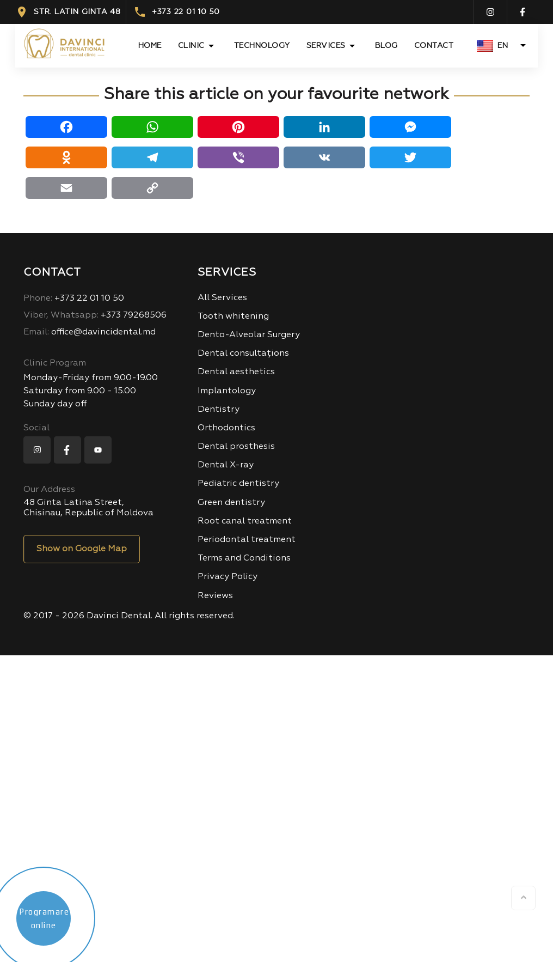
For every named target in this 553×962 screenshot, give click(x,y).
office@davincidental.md (89, 332)
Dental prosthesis (236, 446)
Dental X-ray (226, 465)
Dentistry (218, 409)
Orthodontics (226, 428)
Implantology (227, 391)
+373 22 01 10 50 (176, 12)
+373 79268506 (95, 315)
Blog (386, 46)
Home (150, 46)
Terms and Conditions (244, 558)
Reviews (215, 596)
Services (326, 46)
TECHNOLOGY (262, 46)
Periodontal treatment (247, 539)
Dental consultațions (243, 353)
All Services (222, 298)
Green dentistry (231, 502)
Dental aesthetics (236, 372)
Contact (434, 46)
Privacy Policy (227, 577)
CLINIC (191, 46)
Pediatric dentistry (238, 483)
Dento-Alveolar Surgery (249, 335)
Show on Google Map (81, 549)
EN (492, 46)
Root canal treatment (245, 521)
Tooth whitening (233, 316)
